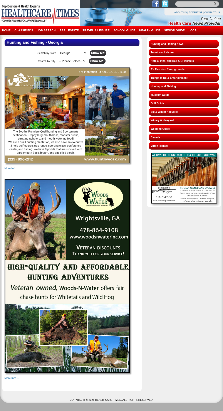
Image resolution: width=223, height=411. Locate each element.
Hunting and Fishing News (167, 43)
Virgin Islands (159, 145)
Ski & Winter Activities (164, 111)
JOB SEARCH (46, 30)
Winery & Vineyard (162, 120)
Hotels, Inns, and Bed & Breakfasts (172, 60)
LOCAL (193, 30)
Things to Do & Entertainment (169, 77)
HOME (6, 30)
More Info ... (12, 168)
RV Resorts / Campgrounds (168, 69)
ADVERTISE (195, 12)
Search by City (46, 61)
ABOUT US (180, 12)
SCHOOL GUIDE (124, 30)
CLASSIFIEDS (24, 30)
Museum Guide (160, 94)
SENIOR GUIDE (174, 30)
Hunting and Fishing (163, 86)
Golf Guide (157, 103)
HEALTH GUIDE (149, 30)
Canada (155, 137)
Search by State (46, 53)
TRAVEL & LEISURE (96, 30)
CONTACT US (212, 12)
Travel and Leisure (162, 52)
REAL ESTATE (69, 30)
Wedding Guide (160, 128)
